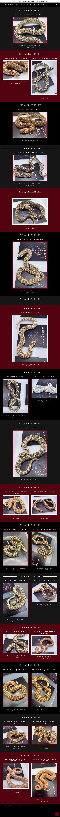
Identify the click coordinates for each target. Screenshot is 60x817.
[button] (43, 5)
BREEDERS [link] (10, 4)
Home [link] (4, 4)
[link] (53, 806)
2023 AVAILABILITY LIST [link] (21, 4)
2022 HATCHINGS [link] (34, 4)
